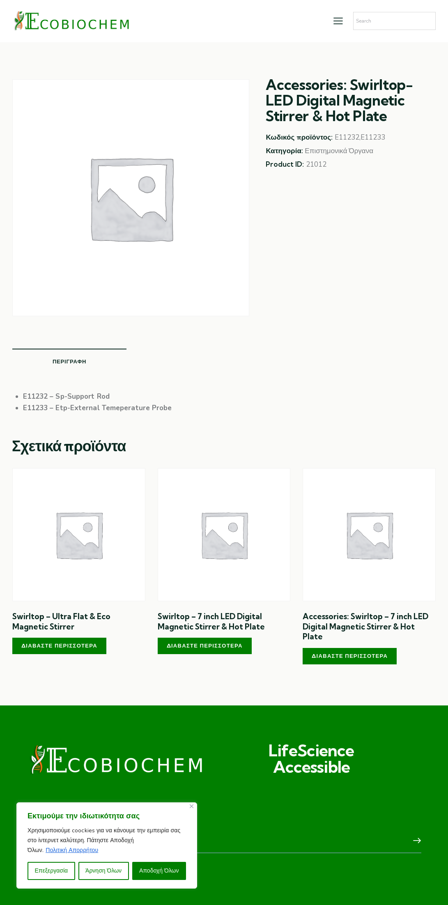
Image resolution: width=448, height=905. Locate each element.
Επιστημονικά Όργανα (339, 151)
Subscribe (415, 841)
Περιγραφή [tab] (69, 361)
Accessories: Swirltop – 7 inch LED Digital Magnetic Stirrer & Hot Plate (365, 626)
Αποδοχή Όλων (159, 871)
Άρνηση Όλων (103, 871)
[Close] (191, 806)
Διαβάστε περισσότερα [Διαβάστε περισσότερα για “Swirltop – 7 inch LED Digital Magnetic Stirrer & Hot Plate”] (205, 645)
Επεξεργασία (51, 871)
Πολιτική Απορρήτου (72, 850)
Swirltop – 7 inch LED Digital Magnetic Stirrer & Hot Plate (211, 621)
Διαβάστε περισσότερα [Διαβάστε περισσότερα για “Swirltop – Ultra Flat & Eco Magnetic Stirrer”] (59, 645)
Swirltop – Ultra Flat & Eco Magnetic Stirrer (61, 621)
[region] (106, 845)
